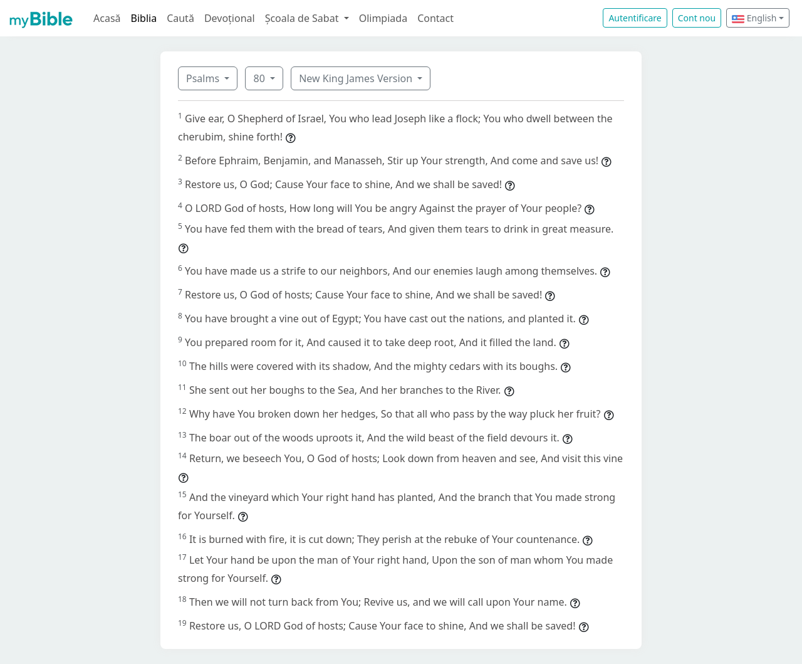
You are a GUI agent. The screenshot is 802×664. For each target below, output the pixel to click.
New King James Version (357, 78)
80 (260, 78)
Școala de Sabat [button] (303, 18)
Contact (435, 18)
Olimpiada (383, 18)
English (754, 18)
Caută (180, 18)
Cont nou (697, 18)
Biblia (144, 18)
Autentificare (634, 18)
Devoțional (229, 18)
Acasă (107, 18)
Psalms (204, 78)
